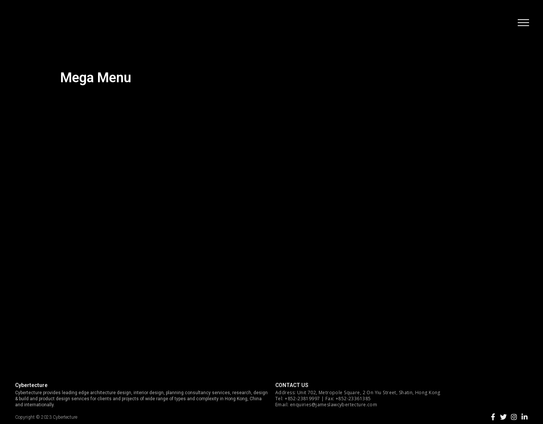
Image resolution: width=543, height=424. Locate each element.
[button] (522, 24)
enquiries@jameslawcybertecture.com (333, 404)
